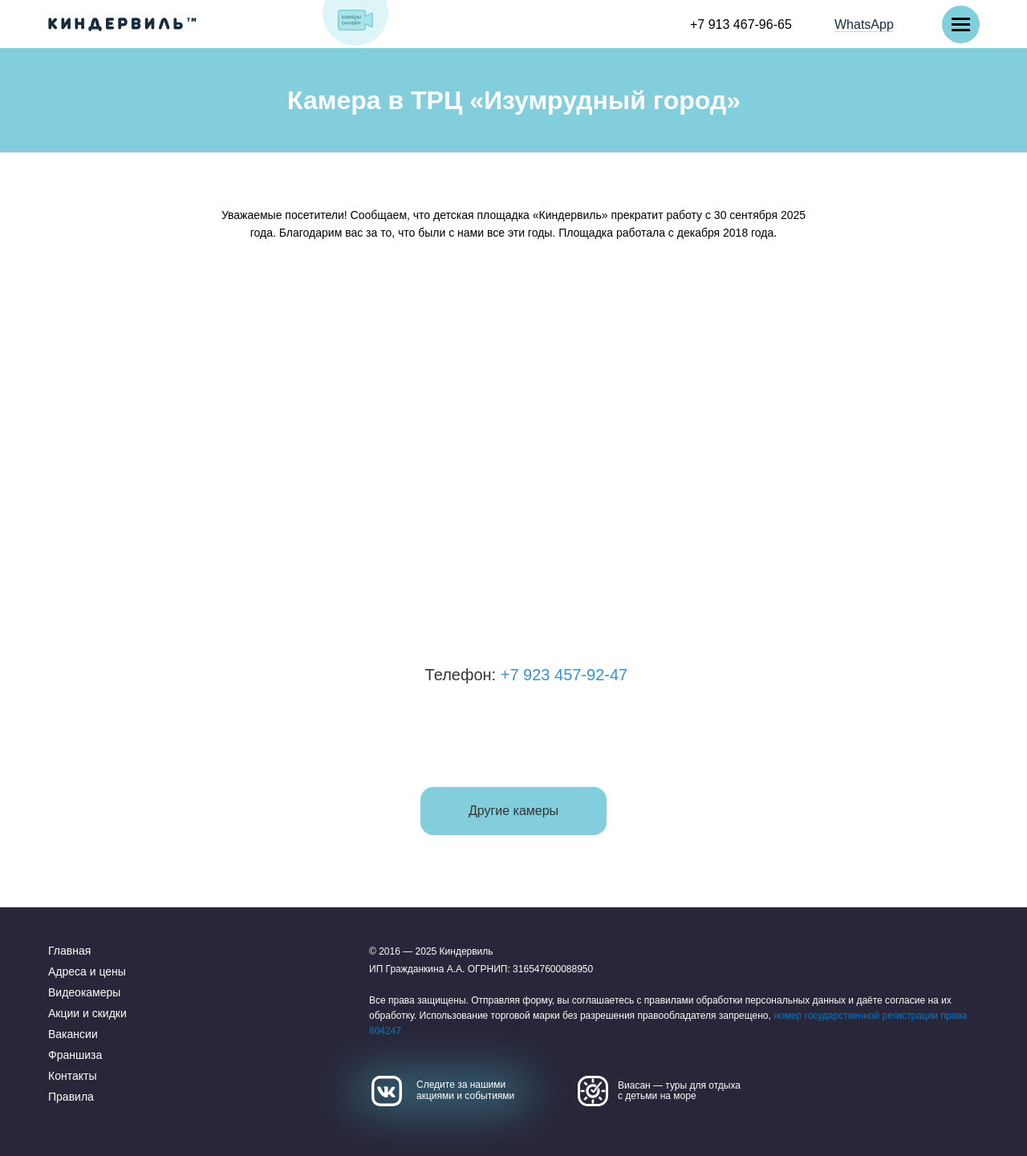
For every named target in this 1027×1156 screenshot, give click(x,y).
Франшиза (75, 1055)
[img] (355, 20)
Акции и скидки (87, 1013)
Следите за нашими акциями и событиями (465, 1090)
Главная (69, 950)
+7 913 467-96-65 (741, 24)
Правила (71, 1096)
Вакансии (73, 1034)
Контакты (72, 1075)
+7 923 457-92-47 (590, 674)
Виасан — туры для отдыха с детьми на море (679, 1090)
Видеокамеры (84, 992)
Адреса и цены (87, 971)
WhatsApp (864, 24)
